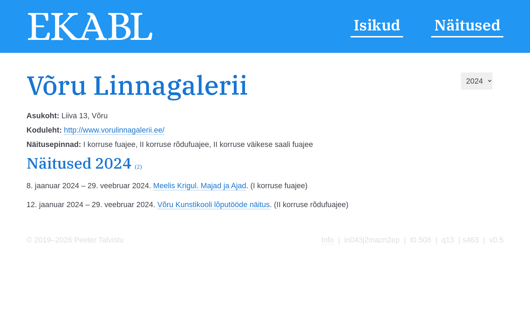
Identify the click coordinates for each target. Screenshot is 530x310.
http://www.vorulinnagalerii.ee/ (114, 130)
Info (327, 239)
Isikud (377, 25)
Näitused (467, 25)
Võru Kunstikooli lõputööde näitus (213, 204)
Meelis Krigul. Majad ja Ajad (199, 185)
